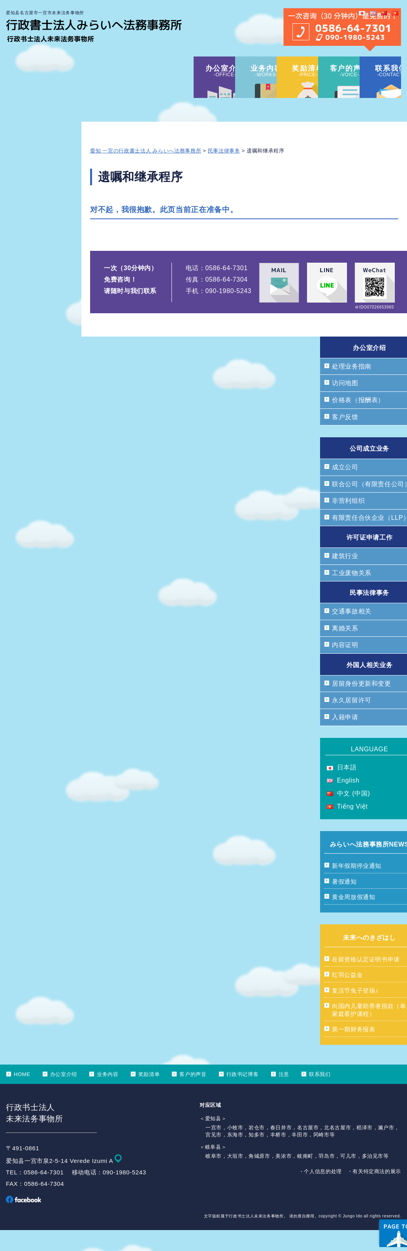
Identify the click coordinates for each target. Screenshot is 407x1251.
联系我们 (320, 1095)
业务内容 (108, 1095)
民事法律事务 (224, 172)
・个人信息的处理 (320, 1192)
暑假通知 (344, 902)
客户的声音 (192, 1095)
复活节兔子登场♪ (355, 1011)
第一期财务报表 (353, 1050)
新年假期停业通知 (356, 886)
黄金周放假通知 (353, 917)
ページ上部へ (379, 1195)
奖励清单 (149, 1095)
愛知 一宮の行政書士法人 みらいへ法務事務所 (145, 172)
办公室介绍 (63, 1095)
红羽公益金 (347, 995)
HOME (22, 1095)
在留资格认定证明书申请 (366, 980)
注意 (284, 1095)
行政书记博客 (242, 1095)
